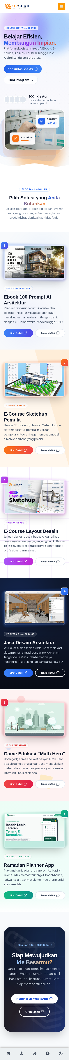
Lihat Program (21, 80)
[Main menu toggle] (62, 6)
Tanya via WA (50, 333)
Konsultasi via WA (23, 69)
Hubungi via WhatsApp (34, 998)
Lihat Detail (18, 333)
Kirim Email (34, 1011)
